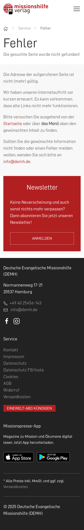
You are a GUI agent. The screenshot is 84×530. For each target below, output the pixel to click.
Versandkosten (16, 396)
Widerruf (11, 390)
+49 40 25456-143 (22, 303)
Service (24, 28)
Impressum (13, 356)
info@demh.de (16, 161)
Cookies (10, 376)
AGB (7, 383)
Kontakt (10, 350)
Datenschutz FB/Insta (23, 370)
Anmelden (42, 238)
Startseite (12, 123)
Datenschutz (15, 363)
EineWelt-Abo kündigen (29, 408)
